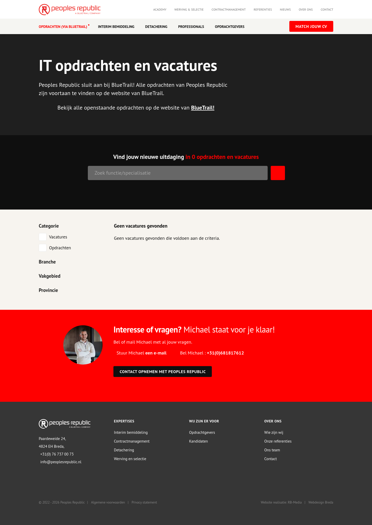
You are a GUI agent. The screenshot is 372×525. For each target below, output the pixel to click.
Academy (159, 9)
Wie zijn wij (273, 432)
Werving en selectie (130, 458)
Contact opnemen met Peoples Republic (163, 371)
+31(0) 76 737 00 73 (57, 453)
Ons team (272, 449)
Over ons (306, 9)
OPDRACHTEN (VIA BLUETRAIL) (63, 26)
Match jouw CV (311, 26)
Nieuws (285, 9)
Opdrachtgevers (229, 26)
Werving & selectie (189, 9)
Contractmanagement (229, 9)
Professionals (191, 26)
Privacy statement (144, 502)
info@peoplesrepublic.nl (60, 461)
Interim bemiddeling (131, 432)
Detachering (156, 26)
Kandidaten (198, 440)
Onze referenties (277, 440)
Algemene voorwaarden (108, 502)
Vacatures (58, 237)
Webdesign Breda (320, 502)
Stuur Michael (141, 353)
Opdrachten (60, 247)
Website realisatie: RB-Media (281, 502)
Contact (327, 9)
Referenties (263, 9)
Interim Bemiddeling (116, 26)
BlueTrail (202, 107)
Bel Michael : (212, 353)
